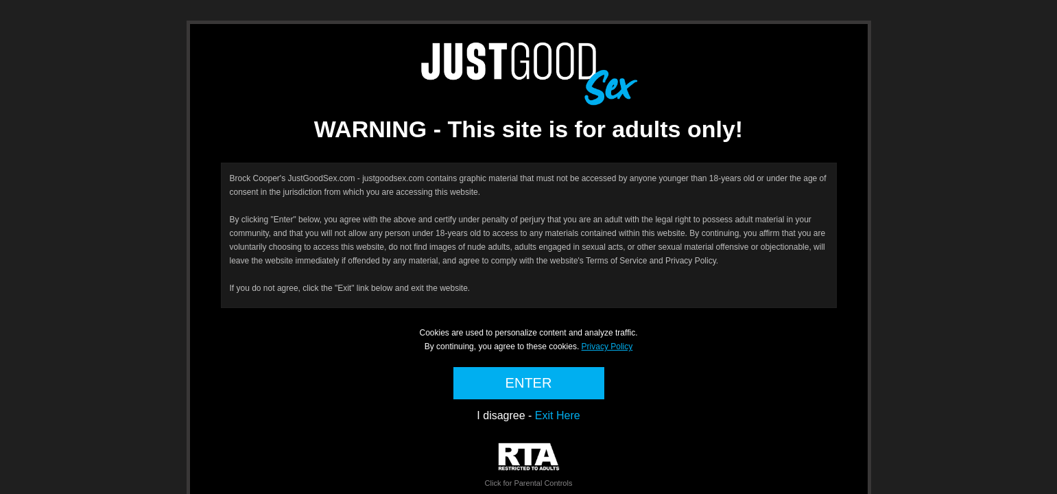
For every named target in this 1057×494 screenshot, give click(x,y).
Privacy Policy (607, 346)
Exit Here (557, 415)
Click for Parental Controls (529, 465)
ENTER (529, 382)
